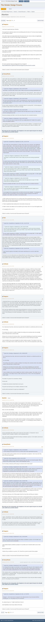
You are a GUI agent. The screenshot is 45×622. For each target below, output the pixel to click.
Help (33, 620)
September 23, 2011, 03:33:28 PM (8, 138)
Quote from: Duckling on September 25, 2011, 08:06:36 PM (15, 353)
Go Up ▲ (42, 620)
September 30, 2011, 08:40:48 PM (8, 590)
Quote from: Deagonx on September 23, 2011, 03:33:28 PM (15, 449)
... (13, 20)
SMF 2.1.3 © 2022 (4, 620)
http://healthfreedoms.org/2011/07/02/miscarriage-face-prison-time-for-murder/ (18, 65)
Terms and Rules (37, 620)
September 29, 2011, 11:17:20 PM (8, 562)
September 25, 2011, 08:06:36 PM (8, 324)
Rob (4, 217)
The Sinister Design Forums (11, 5)
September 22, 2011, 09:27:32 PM (8, 26)
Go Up (2, 612)
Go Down (3, 20)
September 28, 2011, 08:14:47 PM (8, 446)
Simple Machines (10, 620)
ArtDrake (5, 264)
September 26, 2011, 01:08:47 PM (8, 400)
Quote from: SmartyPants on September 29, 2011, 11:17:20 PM (16, 594)
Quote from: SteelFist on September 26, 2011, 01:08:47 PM (15, 480)
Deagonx (5, 24)
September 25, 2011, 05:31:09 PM (8, 298)
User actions (41, 20)
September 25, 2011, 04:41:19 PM (8, 266)
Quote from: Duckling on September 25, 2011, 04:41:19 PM (15, 466)
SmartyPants (6, 74)
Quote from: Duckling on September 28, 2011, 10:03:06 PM (15, 565)
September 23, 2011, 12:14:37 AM (8, 76)
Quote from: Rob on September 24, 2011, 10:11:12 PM (14, 458)
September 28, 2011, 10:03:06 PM (8, 514)
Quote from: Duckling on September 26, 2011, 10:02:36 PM (15, 536)
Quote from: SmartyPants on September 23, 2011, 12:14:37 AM (16, 141)
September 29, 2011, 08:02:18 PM (8, 533)
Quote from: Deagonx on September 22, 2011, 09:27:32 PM (15, 88)
